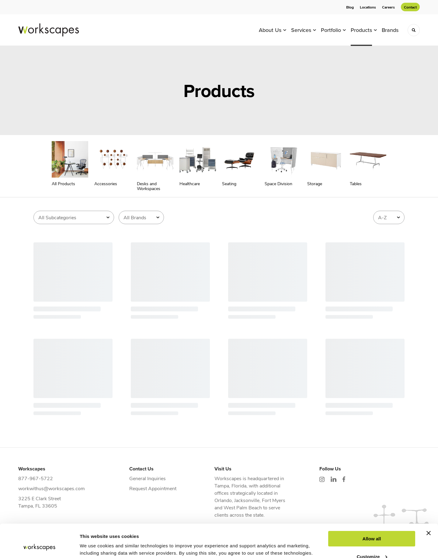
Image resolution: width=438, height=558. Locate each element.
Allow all (372, 507)
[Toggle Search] (414, 30)
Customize (372, 525)
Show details (94, 546)
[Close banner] (428, 502)
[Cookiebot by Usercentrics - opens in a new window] (39, 546)
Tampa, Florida (230, 485)
